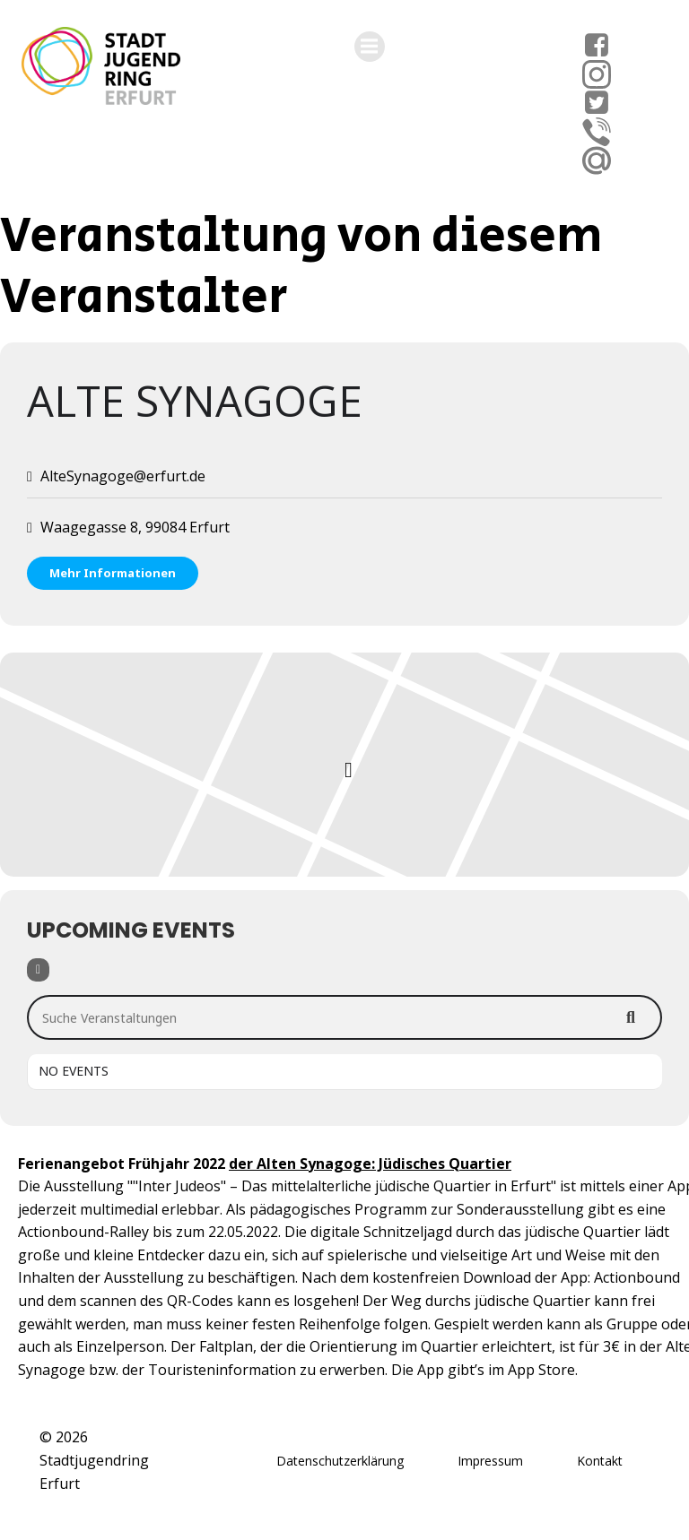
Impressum (490, 1460)
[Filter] (38, 970)
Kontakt (600, 1460)
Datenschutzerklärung (340, 1460)
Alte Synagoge (194, 400)
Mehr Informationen (112, 573)
